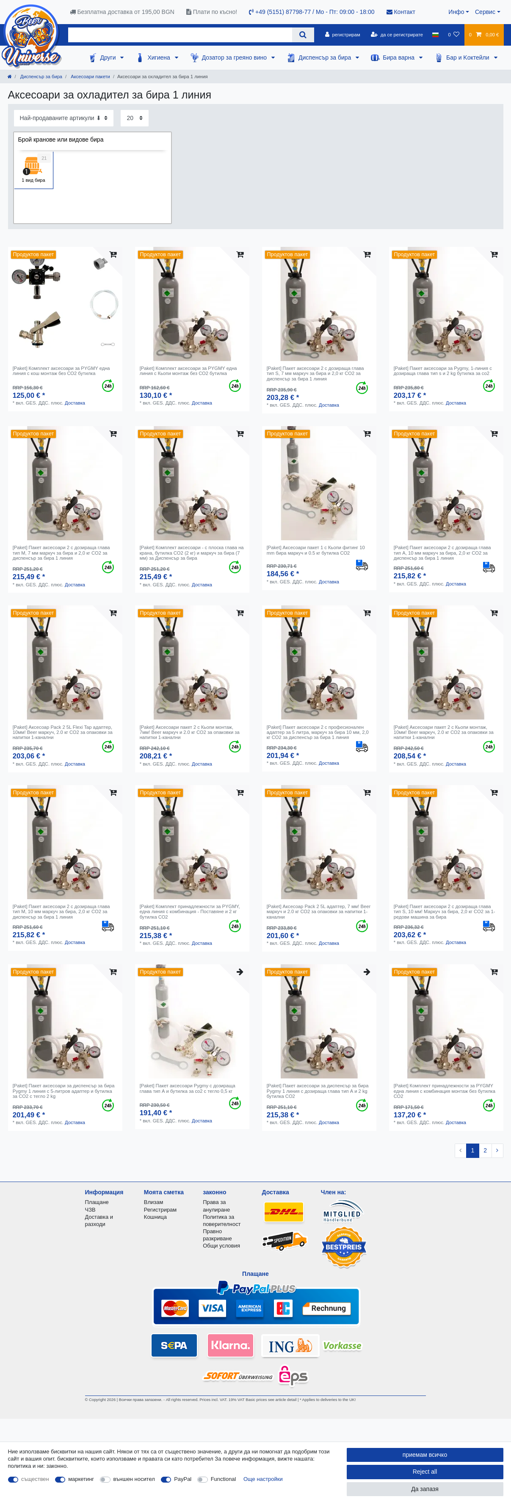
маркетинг (81, 1479)
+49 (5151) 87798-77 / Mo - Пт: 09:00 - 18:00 (311, 11)
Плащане (97, 1202)
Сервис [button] (485, 11)
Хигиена (159, 57)
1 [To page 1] (472, 1150)
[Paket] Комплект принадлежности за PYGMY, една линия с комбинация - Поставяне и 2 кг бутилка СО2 (190, 911)
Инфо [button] (456, 11)
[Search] (303, 34)
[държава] (435, 34)
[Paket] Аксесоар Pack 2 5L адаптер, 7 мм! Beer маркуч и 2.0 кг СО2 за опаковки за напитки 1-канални (318, 911)
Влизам (153, 1202)
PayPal (182, 1479)
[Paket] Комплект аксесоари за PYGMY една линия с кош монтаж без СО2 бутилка (61, 371)
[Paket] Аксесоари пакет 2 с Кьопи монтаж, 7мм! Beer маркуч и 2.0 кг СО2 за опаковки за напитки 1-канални (190, 732)
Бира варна (399, 57)
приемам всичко (425, 1454)
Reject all (425, 1471)
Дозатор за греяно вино (235, 57)
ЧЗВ (90, 1210)
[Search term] (180, 34)
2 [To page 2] (485, 1150)
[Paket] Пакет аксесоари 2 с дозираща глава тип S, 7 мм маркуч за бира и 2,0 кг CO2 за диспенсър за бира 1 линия (315, 373)
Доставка (75, 402)
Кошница (155, 1217)
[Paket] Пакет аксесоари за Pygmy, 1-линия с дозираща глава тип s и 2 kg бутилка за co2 (443, 371)
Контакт (401, 11)
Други (108, 57)
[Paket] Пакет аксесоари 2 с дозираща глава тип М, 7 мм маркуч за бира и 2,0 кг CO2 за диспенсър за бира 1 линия (61, 553)
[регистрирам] (342, 34)
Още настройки (263, 1479)
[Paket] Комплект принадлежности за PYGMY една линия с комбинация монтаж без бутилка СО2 (444, 1091)
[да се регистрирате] (397, 34)
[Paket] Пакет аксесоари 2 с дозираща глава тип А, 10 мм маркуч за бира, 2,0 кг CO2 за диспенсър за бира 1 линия (442, 553)
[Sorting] (63, 118)
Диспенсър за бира (325, 57)
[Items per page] (135, 118)
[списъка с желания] (453, 34)
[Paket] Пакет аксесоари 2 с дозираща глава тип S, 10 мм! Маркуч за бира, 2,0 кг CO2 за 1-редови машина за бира (444, 911)
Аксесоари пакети (89, 76)
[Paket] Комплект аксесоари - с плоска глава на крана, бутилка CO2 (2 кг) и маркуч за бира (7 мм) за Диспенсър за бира (192, 553)
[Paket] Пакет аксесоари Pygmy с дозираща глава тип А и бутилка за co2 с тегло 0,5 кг (187, 1088)
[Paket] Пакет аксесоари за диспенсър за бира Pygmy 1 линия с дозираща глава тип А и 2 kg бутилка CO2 (318, 1091)
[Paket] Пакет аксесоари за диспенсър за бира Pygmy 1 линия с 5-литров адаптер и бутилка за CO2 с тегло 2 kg (64, 1091)
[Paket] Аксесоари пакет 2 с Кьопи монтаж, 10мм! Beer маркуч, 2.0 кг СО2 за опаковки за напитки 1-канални (444, 732)
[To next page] (497, 1151)
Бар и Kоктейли (468, 57)
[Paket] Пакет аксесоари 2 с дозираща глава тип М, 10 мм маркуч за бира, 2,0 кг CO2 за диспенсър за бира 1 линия (61, 911)
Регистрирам (160, 1210)
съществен (35, 1479)
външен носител (134, 1479)
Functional (223, 1479)
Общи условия (221, 1245)
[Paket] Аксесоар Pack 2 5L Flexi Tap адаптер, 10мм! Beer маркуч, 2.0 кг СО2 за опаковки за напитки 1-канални (63, 732)
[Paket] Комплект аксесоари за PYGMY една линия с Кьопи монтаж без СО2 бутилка (188, 371)
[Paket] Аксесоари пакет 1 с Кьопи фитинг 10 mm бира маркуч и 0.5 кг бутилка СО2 (316, 550)
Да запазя (425, 1489)
